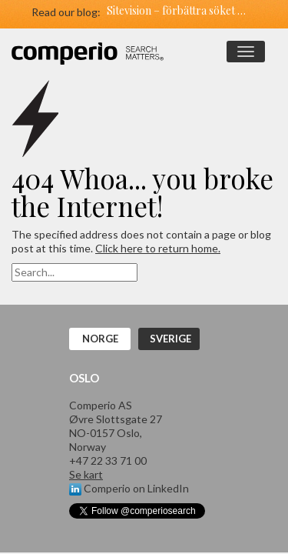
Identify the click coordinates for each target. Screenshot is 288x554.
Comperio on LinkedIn (129, 488)
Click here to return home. (157, 248)
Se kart (86, 474)
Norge (100, 338)
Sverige (170, 338)
